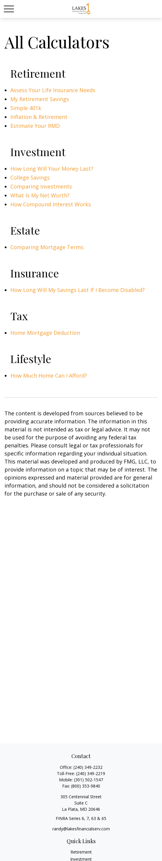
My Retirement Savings (39, 99)
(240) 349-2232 (87, 767)
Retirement (81, 852)
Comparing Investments (41, 186)
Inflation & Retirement (39, 116)
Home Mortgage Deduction (45, 332)
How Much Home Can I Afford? (48, 375)
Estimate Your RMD (35, 125)
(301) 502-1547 (88, 780)
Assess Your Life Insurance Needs (52, 90)
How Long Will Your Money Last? (51, 168)
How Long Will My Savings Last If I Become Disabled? (77, 289)
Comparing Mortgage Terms (47, 247)
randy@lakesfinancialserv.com (81, 829)
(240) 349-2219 (90, 773)
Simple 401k (25, 107)
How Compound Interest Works (50, 204)
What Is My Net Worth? (40, 195)
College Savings (30, 177)
